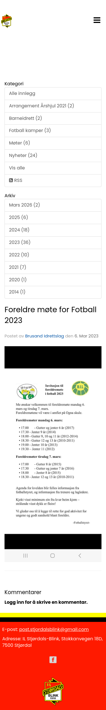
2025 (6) (18, 217)
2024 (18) (19, 230)
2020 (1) (18, 280)
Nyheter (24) (23, 155)
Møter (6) (19, 143)
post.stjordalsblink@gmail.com (54, 629)
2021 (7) (17, 267)
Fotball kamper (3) (30, 130)
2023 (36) (20, 242)
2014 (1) (17, 292)
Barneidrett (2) (25, 118)
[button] (97, 19)
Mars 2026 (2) (24, 205)
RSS (15, 180)
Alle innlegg (22, 93)
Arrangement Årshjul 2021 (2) (41, 106)
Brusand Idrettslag (44, 336)
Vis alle (17, 168)
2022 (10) (19, 255)
